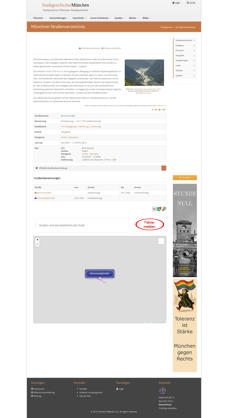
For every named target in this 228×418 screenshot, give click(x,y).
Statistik (179, 70)
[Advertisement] (185, 131)
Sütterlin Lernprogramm (91, 392)
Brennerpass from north (152, 89)
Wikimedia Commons (143, 93)
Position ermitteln (112, 48)
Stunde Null (85, 396)
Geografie (180, 55)
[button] (37, 240)
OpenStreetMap (156, 322)
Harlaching (96, 126)
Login (176, 2)
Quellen (119, 17)
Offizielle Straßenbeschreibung (51, 168)
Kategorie (180, 45)
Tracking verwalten (168, 408)
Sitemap (37, 396)
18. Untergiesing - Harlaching (75, 126)
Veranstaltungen (57, 17)
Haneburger (138, 89)
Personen (180, 50)
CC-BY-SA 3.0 (161, 105)
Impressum (39, 388)
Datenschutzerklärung (44, 392)
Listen (178, 65)
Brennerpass (111, 105)
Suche (191, 2)
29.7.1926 (81, 121)
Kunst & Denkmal (99, 17)
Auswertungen (182, 60)
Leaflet (147, 322)
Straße (64, 137)
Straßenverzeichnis (185, 27)
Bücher (132, 17)
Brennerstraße (44, 192)
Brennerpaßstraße (46, 198)
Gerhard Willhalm (106, 411)
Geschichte (78, 17)
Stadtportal (166, 27)
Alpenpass (73, 137)
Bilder (146, 17)
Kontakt (185, 177)
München (65, 5)
